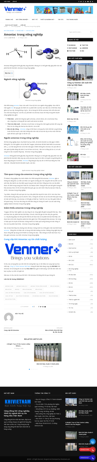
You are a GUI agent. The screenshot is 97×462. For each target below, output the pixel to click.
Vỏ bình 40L (81, 312)
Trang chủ (9, 19)
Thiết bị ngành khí (47, 19)
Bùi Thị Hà (12, 38)
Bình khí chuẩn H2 (73, 222)
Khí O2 (81, 287)
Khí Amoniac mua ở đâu (39, 296)
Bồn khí (81, 244)
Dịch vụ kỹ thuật (81, 252)
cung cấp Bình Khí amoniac (12, 292)
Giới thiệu (7, 1)
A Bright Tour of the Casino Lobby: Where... (18, 345)
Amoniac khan (9, 286)
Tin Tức (61, 19)
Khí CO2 (81, 265)
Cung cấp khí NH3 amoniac (46, 292)
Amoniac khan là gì (21, 286)
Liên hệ (15, 1)
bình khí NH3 (38, 289)
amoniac (16, 105)
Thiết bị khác (81, 295)
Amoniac (23, 129)
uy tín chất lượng (25, 239)
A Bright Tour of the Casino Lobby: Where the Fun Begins (73, 196)
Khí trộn (83, 154)
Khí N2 (81, 283)
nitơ (12, 108)
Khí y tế (35, 19)
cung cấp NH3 (9, 296)
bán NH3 (17, 289)
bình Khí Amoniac (27, 289)
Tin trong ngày (72, 19)
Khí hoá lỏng (30, 30)
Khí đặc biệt (20, 30)
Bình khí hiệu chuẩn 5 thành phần (48, 364)
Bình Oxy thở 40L (73, 119)
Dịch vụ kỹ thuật (11, 25)
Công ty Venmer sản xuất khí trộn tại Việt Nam (79, 83)
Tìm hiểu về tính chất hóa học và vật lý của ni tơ (85, 109)
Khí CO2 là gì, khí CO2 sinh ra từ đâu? (86, 129)
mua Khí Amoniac (53, 296)
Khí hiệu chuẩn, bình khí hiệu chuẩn (85, 95)
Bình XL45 (81, 240)
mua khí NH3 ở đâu (10, 299)
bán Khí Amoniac (54, 286)
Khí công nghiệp (22, 19)
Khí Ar (81, 256)
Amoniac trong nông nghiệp (39, 286)
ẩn (11, 73)
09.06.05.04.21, (47, 423)
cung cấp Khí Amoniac (30, 292)
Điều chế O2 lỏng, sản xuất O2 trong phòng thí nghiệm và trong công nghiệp (86, 142)
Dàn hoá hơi (81, 248)
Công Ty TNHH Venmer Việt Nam (20, 266)
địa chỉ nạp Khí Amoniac (22, 296)
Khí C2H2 (81, 260)
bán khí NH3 (8, 289)
